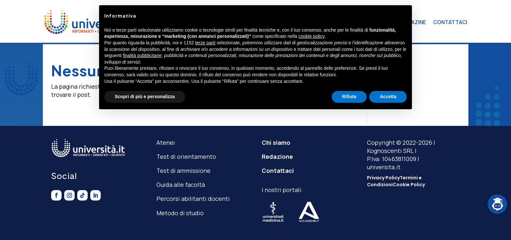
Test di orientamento (186, 156)
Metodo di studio (180, 213)
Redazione (277, 156)
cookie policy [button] (311, 36)
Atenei (165, 142)
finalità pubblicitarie (142, 55)
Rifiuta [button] (349, 96)
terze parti (205, 42)
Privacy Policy (383, 177)
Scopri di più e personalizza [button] (145, 96)
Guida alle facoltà (180, 184)
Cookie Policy (409, 184)
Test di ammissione (183, 170)
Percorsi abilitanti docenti (193, 198)
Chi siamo (276, 142)
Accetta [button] (388, 96)
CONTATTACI (450, 22)
